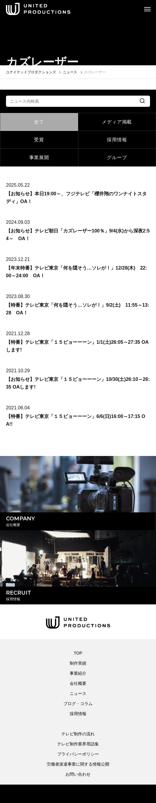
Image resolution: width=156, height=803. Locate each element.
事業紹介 (78, 673)
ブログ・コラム (78, 703)
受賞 (39, 139)
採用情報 (117, 139)
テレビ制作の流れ (78, 734)
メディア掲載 (117, 121)
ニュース (78, 693)
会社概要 (78, 683)
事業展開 (39, 157)
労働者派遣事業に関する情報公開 (78, 764)
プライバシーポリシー (78, 754)
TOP (78, 653)
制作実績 (78, 663)
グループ (117, 157)
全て (39, 121)
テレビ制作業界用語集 (78, 744)
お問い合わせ (78, 774)
